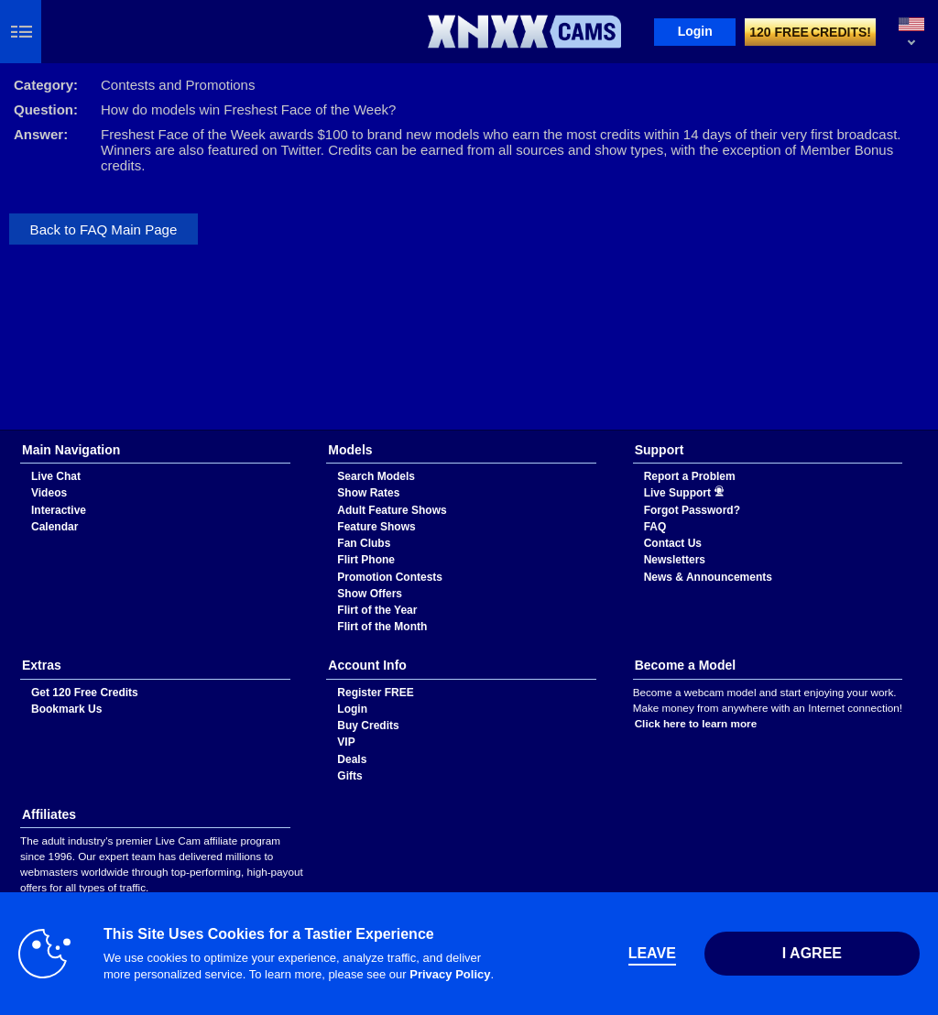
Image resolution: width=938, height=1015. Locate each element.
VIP (345, 742)
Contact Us (673, 543)
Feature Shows (376, 526)
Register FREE (375, 692)
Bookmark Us (66, 709)
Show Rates (368, 492)
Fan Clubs (363, 543)
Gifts (349, 775)
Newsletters (674, 559)
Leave (652, 953)
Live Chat (56, 476)
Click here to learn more (696, 723)
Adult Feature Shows (391, 510)
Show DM (0, 430)
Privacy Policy (449, 974)
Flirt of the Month (382, 626)
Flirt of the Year (377, 610)
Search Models (376, 476)
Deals (351, 759)
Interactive (58, 510)
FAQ (655, 526)
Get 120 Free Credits (84, 692)
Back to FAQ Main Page (104, 229)
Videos (49, 492)
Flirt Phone (366, 559)
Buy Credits (367, 725)
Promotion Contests (389, 577)
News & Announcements (708, 577)
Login (695, 31)
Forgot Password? (692, 510)
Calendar (54, 526)
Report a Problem (690, 476)
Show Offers (369, 593)
